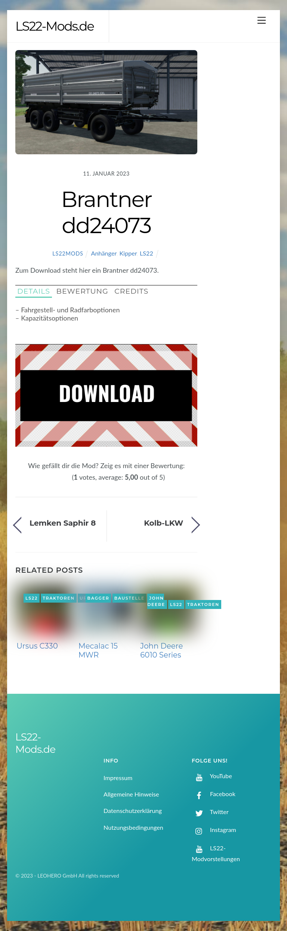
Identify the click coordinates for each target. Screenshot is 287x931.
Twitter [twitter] (210, 811)
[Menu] (261, 20)
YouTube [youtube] (212, 775)
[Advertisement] (241, 169)
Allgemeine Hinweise (131, 794)
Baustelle (129, 598)
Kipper (128, 253)
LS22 (146, 253)
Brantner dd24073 (106, 212)
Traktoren (59, 598)
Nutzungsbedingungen (133, 827)
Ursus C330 (37, 645)
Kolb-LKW (163, 523)
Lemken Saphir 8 (63, 523)
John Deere (156, 601)
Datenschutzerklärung (133, 810)
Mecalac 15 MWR (98, 650)
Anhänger (104, 253)
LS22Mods (67, 253)
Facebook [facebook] (213, 793)
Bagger (98, 598)
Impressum (118, 777)
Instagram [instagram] (214, 829)
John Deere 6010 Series (161, 650)
